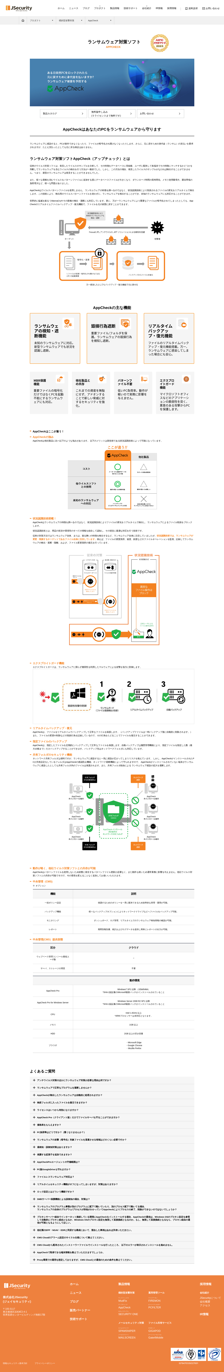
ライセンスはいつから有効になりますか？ (58, 1110)
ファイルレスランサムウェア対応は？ (55, 1177)
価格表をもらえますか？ (49, 1125)
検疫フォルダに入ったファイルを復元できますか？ (62, 1102)
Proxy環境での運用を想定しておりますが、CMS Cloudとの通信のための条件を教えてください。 (85, 1260)
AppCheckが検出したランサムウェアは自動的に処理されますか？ (69, 1095)
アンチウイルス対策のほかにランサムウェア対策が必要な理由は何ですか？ (74, 1080)
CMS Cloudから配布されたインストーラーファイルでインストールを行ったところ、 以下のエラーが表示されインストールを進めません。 (105, 1245)
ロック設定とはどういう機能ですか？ (55, 1191)
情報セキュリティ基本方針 (15, 1363)
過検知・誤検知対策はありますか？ (54, 1147)
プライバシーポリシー (45, 1363)
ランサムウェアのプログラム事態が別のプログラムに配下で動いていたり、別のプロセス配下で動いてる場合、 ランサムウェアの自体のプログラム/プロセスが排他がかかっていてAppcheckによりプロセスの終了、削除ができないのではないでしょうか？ (107, 1208)
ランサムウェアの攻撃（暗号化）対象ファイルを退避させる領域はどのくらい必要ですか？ (82, 1139)
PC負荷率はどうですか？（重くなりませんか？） (61, 1132)
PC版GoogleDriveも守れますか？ (54, 1169)
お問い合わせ (211, 9)
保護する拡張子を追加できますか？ (54, 1154)
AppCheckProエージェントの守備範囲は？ (58, 1162)
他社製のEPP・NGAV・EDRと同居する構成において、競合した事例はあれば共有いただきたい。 (85, 1230)
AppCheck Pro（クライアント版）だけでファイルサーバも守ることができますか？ (78, 1117)
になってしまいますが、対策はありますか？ (77, 1184)
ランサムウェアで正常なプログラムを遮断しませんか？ (64, 1087)
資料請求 (191, 9)
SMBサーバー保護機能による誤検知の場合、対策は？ (63, 1199)
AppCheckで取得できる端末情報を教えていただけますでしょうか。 (71, 1252)
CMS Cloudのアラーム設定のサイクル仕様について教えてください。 (71, 1237)
